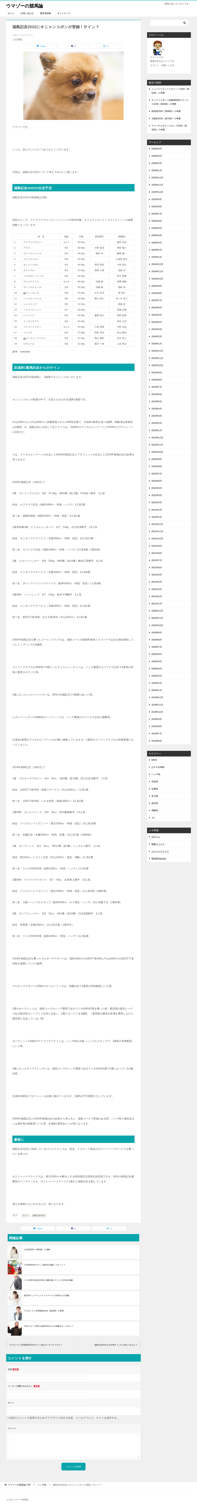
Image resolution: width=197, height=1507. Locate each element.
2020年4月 (156, 668)
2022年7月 (156, 473)
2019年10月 (157, 712)
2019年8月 (156, 726)
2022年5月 (156, 488)
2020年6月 (156, 654)
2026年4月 (156, 148)
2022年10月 (157, 452)
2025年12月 (157, 177)
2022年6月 (156, 481)
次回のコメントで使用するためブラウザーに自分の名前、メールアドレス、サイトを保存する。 (64, 1417)
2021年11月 (157, 531)
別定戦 (154, 781)
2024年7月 (156, 300)
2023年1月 (156, 430)
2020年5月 (156, 661)
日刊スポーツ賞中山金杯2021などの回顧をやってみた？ (48, 1326)
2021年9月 (156, 545)
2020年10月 (157, 625)
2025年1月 (156, 257)
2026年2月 (156, 163)
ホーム (11, 13)
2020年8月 (156, 639)
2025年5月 (156, 228)
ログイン (155, 836)
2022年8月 (156, 466)
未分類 (154, 796)
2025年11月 (157, 185)
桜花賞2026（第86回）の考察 (166, 111)
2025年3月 (156, 242)
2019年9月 (156, 719)
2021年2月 (156, 596)
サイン (25, 1215)
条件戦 (154, 803)
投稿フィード (158, 844)
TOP (19, 1485)
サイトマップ (63, 13)
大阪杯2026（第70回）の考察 (166, 118)
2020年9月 (156, 632)
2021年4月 (156, 582)
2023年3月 (156, 416)
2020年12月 (157, 611)
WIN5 (154, 760)
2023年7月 (156, 387)
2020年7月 (156, 647)
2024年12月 (157, 264)
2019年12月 (157, 697)
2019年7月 (156, 733)
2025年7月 (156, 213)
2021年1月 (156, 603)
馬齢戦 (154, 810)
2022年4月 (156, 495)
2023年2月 (156, 423)
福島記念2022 (39, 1215)
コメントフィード (160, 851)
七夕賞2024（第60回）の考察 (37, 1249)
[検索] (169, 23)
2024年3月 (156, 329)
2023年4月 (156, 408)
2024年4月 (156, 322)
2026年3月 (156, 156)
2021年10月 (157, 538)
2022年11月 (157, 445)
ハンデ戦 (17, 39)
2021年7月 (156, 560)
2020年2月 (156, 683)
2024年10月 (157, 278)
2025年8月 (156, 206)
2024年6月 (156, 307)
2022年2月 (156, 509)
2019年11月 (157, 704)
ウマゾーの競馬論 (25, 5)
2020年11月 (157, 618)
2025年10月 (157, 192)
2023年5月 (156, 401)
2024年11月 (157, 271)
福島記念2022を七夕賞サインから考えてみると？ (116, 1345)
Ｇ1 (153, 817)
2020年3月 (156, 676)
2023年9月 (156, 372)
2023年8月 (156, 379)
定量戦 (154, 788)
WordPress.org (158, 858)
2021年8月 (156, 553)
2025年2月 (156, 250)
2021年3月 (156, 589)
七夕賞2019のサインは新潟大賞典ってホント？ (44, 1265)
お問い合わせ (27, 13)
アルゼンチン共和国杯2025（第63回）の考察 (44, 1311)
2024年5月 (156, 314)
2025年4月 (156, 235)
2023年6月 (156, 394)
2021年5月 (156, 574)
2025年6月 (156, 221)
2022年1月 (156, 517)
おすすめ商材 (158, 767)
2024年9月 (156, 286)
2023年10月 (157, 365)
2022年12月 (157, 437)
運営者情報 (45, 13)
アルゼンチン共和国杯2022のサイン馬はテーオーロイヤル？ (35, 1345)
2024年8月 (156, 293)
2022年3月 (156, 502)
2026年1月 (156, 170)
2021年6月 (156, 567)
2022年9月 (156, 459)
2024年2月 (156, 336)
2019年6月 (156, 740)
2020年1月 (156, 690)
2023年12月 (157, 351)
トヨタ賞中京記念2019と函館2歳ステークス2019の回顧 (48, 1280)
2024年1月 (156, 343)
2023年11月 (157, 358)
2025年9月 (156, 199)
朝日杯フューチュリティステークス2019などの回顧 (46, 1295)
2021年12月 (157, 524)
